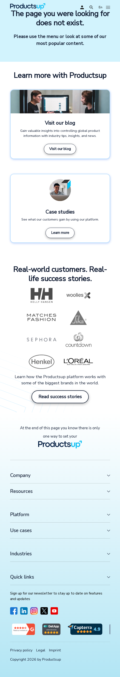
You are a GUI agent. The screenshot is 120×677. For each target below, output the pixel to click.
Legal (40, 650)
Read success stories (60, 397)
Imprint (55, 650)
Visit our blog (60, 148)
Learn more (60, 232)
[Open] (91, 7)
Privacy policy (21, 650)
